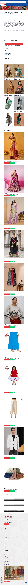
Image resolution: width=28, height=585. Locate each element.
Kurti (5, 531)
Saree (5, 160)
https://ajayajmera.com (7, 561)
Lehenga (5, 193)
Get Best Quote (7, 195)
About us (6, 540)
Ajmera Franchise (7, 541)
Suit (4, 226)
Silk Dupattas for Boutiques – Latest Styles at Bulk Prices (8, 95)
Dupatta (5, 291)
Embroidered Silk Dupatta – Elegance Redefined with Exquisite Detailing (18, 127)
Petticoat (5, 357)
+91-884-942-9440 (9, 551)
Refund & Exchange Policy (8, 546)
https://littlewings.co (7, 562)
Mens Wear (5, 455)
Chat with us (12, 195)
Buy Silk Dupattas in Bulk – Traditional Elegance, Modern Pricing (18, 111)
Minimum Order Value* (8, 54)
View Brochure (7, 581)
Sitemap (5, 547)
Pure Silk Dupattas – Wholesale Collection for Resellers (18, 95)
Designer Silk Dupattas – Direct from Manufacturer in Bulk (8, 111)
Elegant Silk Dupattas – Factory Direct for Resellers (8, 79)
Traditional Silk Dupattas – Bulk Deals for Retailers (18, 79)
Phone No (6, 50)
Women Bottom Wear (7, 537)
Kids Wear (6, 536)
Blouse (5, 324)
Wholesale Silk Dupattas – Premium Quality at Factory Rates (8, 127)
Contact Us (6, 548)
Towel (5, 488)
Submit (7, 58)
